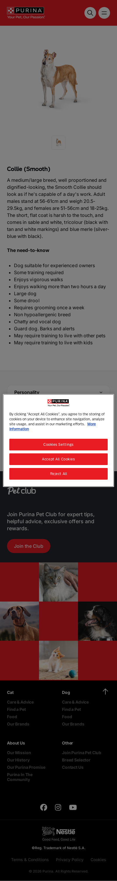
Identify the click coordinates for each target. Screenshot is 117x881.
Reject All (58, 474)
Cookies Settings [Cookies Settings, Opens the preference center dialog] (58, 444)
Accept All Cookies (58, 459)
